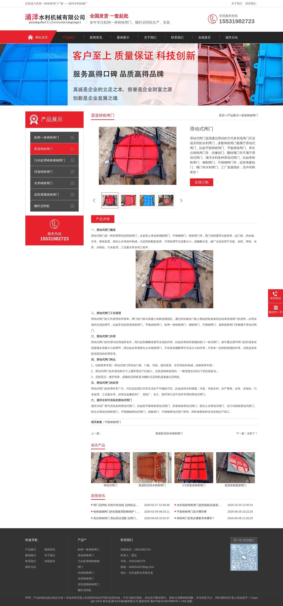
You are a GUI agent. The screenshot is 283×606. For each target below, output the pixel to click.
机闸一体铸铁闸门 (46, 137)
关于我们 (236, 3)
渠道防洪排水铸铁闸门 (169, 433)
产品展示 (69, 37)
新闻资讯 (96, 37)
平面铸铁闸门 (113, 422)
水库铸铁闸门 (43, 183)
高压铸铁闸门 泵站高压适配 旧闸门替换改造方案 (116, 518)
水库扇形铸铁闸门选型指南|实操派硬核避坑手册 (200, 505)
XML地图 (186, 601)
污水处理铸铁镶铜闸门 (49, 160)
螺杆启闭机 (42, 206)
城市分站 (231, 37)
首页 (221, 115)
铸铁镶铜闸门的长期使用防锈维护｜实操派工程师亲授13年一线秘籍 (116, 511)
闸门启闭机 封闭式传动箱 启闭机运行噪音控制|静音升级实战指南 (116, 505)
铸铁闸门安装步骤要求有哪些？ (196, 518)
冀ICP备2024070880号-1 (165, 601)
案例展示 (123, 37)
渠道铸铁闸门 (43, 149)
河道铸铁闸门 (43, 171)
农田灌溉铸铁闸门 (46, 194)
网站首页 (41, 37)
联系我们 (250, 3)
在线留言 (204, 37)
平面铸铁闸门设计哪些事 (192, 511)
